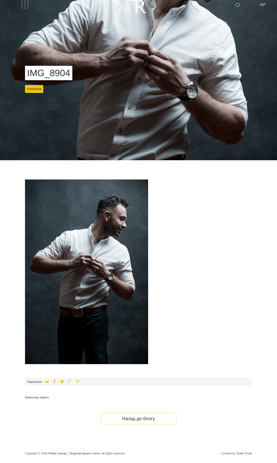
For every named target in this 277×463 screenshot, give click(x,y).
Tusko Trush (244, 453)
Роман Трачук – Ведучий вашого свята (74, 453)
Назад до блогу (138, 418)
